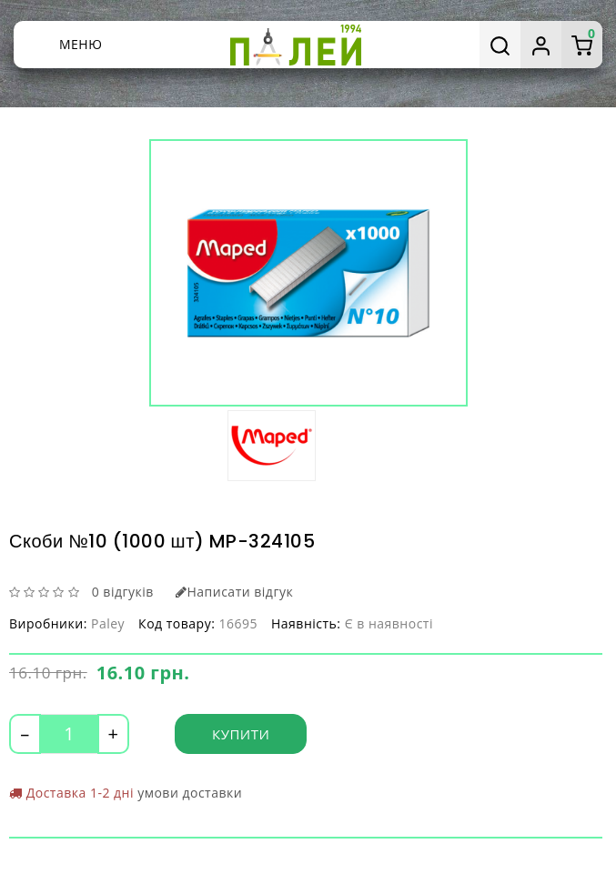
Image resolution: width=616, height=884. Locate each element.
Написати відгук (234, 591)
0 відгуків (123, 591)
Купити (240, 734)
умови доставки (189, 792)
